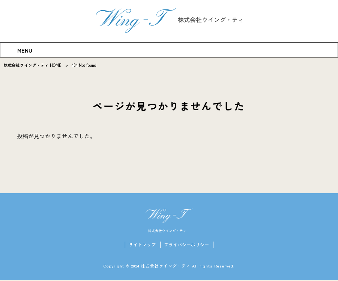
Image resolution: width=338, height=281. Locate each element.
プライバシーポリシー (186, 245)
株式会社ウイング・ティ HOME (32, 65)
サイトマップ (142, 245)
